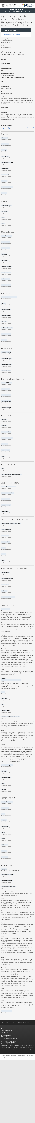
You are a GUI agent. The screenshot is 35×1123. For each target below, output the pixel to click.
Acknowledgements (6, 1037)
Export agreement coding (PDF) (12, 34)
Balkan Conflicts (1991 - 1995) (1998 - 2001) (13, 77)
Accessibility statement (6, 1030)
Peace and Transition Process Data (18, 11)
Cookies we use (5, 1028)
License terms (4, 1032)
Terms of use (4, 1027)
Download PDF (7, 128)
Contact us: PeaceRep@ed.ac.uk (9, 1038)
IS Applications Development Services (21, 1057)
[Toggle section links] (32, 1)
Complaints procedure (6, 1035)
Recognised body (15, 1049)
